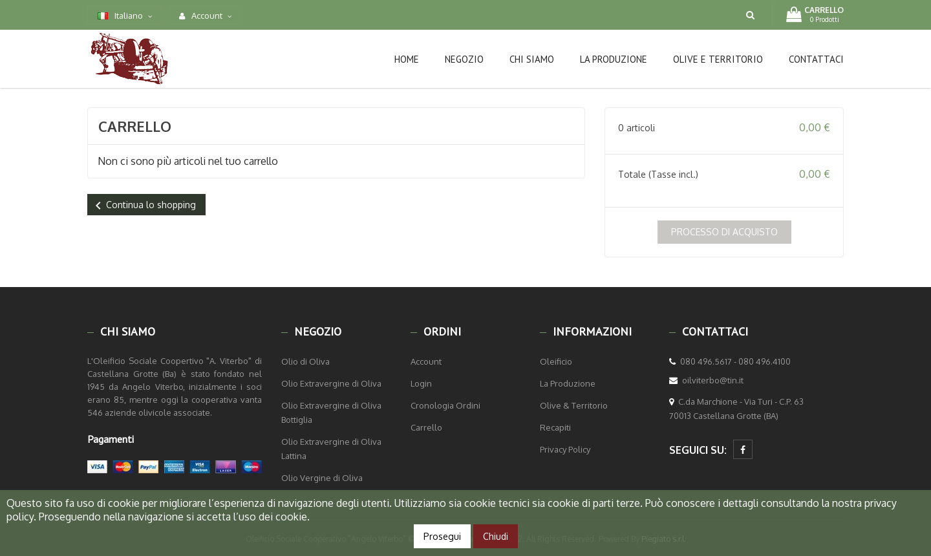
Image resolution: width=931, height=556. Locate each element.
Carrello (426, 427)
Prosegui (442, 536)
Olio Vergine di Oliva (322, 478)
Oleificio (556, 361)
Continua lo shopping (143, 205)
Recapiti (555, 427)
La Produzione (567, 383)
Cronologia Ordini (445, 405)
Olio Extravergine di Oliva (331, 383)
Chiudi (495, 536)
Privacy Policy (565, 449)
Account (426, 361)
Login (421, 383)
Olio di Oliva (305, 361)
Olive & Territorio (574, 405)
